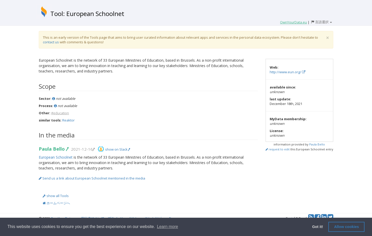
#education (60, 113)
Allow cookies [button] (346, 227)
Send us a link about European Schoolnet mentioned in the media (92, 178)
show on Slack (117, 149)
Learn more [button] (167, 226)
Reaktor (68, 120)
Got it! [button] (317, 227)
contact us (51, 42)
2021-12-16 (82, 149)
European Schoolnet (56, 157)
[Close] (327, 37)
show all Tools (56, 195)
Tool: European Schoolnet (87, 13)
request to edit (278, 149)
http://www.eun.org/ (287, 72)
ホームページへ (56, 203)
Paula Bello (53, 149)
